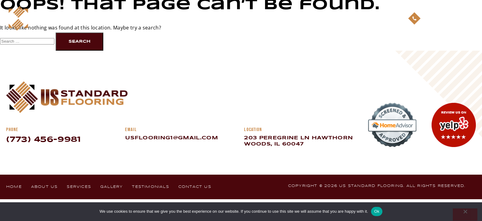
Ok (376, 211)
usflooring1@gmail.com (171, 138)
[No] (465, 214)
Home (188, 18)
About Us (219, 18)
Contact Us (370, 18)
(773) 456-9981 (43, 139)
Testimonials (326, 18)
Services (253, 18)
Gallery (286, 18)
